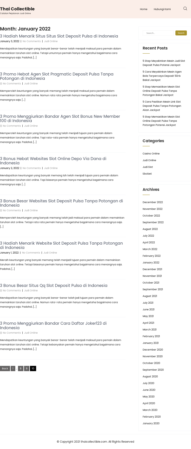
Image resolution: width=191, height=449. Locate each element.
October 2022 (151, 215)
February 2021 (151, 336)
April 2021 (148, 323)
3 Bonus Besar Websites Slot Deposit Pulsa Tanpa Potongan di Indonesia (61, 203)
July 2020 (148, 383)
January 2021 (151, 343)
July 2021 (148, 303)
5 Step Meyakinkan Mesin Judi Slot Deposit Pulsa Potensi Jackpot (164, 63)
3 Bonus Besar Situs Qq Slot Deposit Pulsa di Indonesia (53, 285)
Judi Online (51, 41)
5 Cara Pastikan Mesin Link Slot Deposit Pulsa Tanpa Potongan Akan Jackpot (162, 106)
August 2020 (150, 376)
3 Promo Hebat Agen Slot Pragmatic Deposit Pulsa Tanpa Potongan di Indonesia (56, 76)
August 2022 (150, 229)
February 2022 (152, 256)
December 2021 (152, 269)
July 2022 (148, 236)
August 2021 (150, 296)
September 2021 (153, 289)
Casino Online (151, 153)
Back (5, 368)
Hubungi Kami (162, 9)
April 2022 (149, 242)
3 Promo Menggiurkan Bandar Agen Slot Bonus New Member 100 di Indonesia (60, 119)
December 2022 (153, 202)
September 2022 (153, 222)
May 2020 (149, 396)
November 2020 (153, 356)
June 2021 (149, 309)
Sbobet (147, 174)
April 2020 (149, 403)
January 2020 (151, 423)
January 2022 (151, 262)
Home (143, 9)
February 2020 (152, 417)
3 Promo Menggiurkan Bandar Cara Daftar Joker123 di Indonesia (53, 326)
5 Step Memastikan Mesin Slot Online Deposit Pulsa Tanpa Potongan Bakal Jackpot (161, 91)
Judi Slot (148, 167)
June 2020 (149, 390)
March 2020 (150, 410)
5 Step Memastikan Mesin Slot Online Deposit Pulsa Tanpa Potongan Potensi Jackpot (161, 121)
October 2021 (151, 282)
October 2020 (151, 363)
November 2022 (153, 209)
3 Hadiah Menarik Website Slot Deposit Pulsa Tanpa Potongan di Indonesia (61, 245)
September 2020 (153, 370)
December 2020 (153, 350)
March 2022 (150, 249)
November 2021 (152, 276)
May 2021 (148, 316)
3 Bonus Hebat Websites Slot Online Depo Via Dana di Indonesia (53, 161)
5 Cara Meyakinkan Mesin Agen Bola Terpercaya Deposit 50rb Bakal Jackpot (162, 76)
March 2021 (150, 329)
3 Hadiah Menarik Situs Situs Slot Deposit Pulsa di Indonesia (59, 36)
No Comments (32, 41)
